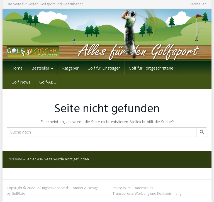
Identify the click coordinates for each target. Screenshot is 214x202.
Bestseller (197, 4)
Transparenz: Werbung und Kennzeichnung (147, 193)
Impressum (122, 188)
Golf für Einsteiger (103, 68)
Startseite (14, 159)
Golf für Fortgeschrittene (151, 68)
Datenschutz (143, 188)
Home (17, 68)
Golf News (20, 82)
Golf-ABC (47, 82)
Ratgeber (70, 68)
